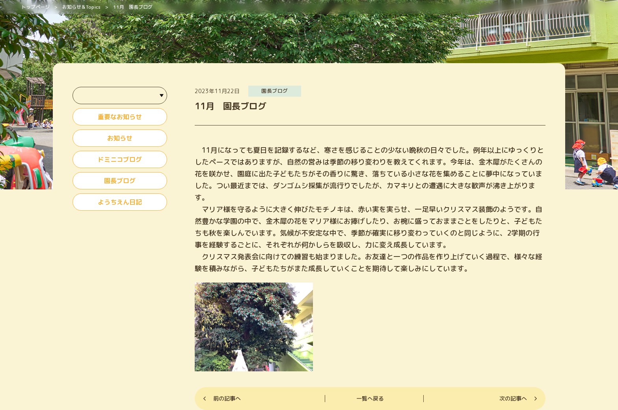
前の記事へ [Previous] (227, 398)
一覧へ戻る (370, 398)
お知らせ (119, 138)
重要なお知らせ (120, 116)
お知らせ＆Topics (81, 7)
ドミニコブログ (120, 159)
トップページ (35, 7)
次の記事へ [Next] (513, 398)
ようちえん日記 (120, 202)
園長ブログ (120, 180)
